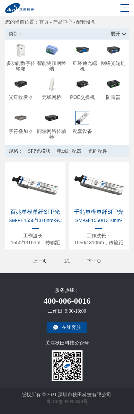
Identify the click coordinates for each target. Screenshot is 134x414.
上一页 (40, 261)
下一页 (94, 261)
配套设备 (86, 22)
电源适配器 (69, 151)
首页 (44, 22)
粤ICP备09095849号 (67, 401)
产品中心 (62, 22)
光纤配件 (97, 151)
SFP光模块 (39, 151)
